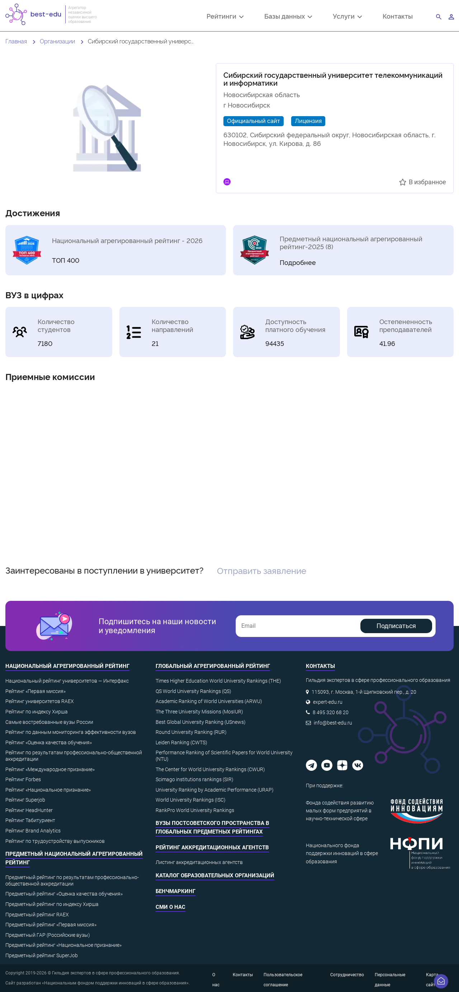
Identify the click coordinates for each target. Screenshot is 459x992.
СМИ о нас (170, 907)
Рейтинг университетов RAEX (39, 701)
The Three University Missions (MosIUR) (199, 712)
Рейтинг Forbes (23, 779)
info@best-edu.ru (333, 723)
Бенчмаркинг (175, 891)
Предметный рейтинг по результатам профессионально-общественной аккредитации (72, 880)
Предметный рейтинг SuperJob (41, 955)
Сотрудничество (347, 974)
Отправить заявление (261, 570)
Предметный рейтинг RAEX (37, 914)
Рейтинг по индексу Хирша (36, 712)
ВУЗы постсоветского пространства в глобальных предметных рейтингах (212, 827)
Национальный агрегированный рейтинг (67, 666)
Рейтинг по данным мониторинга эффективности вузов (70, 732)
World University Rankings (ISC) (191, 800)
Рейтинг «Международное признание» (50, 769)
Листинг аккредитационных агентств (199, 862)
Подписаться (396, 626)
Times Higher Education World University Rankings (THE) (218, 681)
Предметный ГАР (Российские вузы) (47, 935)
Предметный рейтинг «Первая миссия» (50, 924)
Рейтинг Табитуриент (30, 820)
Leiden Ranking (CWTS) (181, 742)
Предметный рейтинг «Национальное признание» (63, 945)
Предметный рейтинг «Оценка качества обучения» (64, 894)
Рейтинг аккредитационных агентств (212, 847)
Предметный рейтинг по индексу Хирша (52, 904)
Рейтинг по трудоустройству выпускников (55, 841)
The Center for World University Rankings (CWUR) (210, 769)
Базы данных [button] (288, 17)
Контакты (398, 16)
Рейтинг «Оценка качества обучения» (48, 742)
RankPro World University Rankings (195, 810)
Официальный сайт (253, 120)
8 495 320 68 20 (331, 712)
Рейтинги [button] (225, 17)
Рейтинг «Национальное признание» (48, 790)
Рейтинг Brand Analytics (33, 831)
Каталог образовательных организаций (215, 875)
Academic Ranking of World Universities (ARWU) (209, 701)
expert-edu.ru (327, 702)
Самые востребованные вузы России (49, 722)
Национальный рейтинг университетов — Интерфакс (67, 681)
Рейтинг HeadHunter (29, 810)
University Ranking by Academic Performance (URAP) (215, 790)
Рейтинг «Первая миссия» (35, 691)
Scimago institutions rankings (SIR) (194, 779)
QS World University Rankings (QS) (193, 691)
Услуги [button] (347, 17)
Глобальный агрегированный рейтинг (213, 666)
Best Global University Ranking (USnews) (201, 722)
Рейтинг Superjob (25, 800)
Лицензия (308, 120)
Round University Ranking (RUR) (191, 732)
